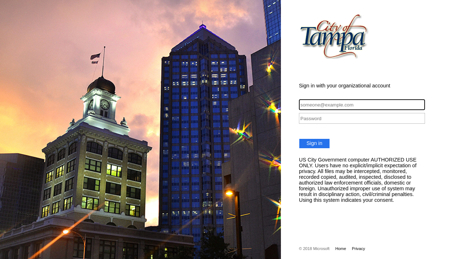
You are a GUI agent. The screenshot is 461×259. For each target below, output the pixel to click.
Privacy (358, 248)
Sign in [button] (314, 143)
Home (340, 248)
